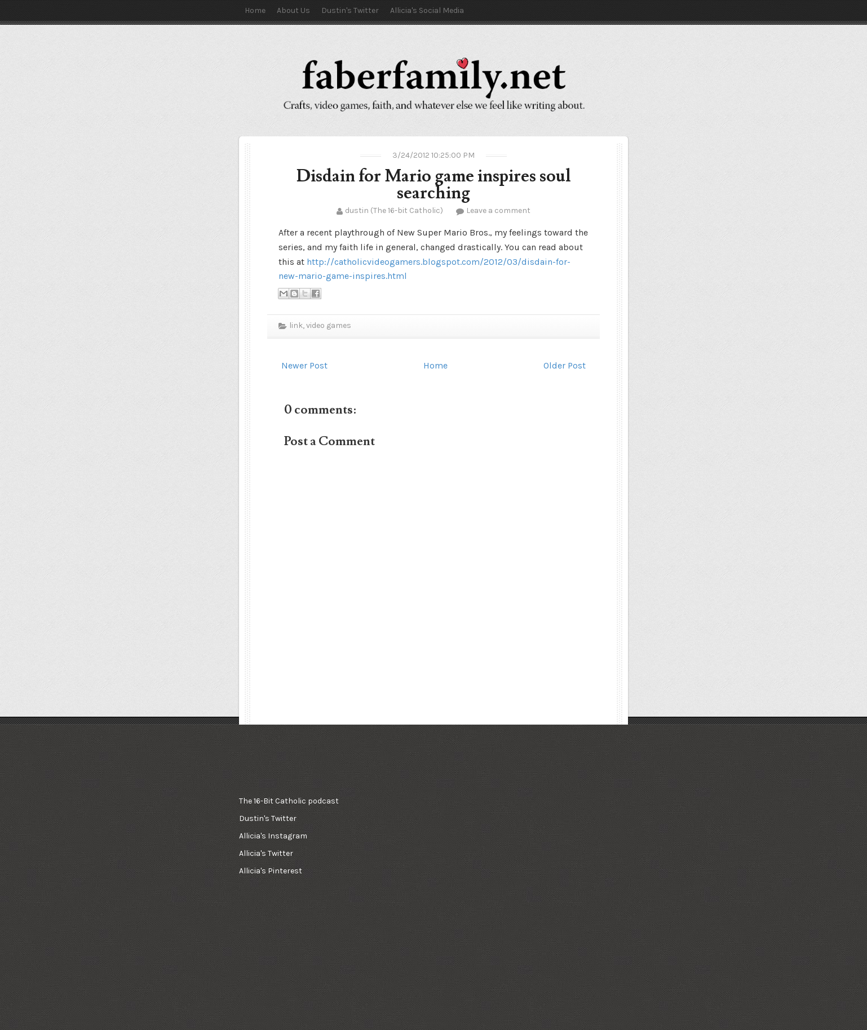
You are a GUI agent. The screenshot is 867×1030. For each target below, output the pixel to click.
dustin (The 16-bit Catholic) (394, 210)
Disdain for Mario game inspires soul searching (434, 184)
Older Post (564, 365)
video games (328, 325)
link (296, 325)
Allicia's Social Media (427, 10)
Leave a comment (498, 210)
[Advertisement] (430, 848)
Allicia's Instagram (273, 836)
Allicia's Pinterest (270, 871)
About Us (293, 10)
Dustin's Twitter (350, 10)
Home (255, 10)
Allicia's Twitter (266, 853)
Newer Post (304, 365)
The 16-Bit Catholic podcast (289, 801)
